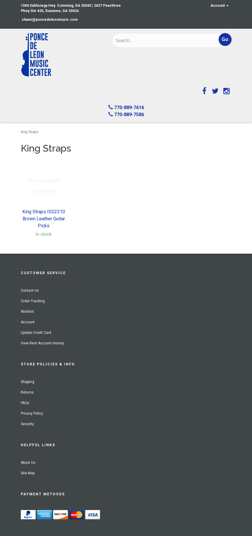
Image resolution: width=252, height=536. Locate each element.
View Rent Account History (42, 343)
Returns (27, 392)
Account (219, 6)
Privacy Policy (32, 413)
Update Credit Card (36, 333)
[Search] (154, 40)
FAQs (25, 403)
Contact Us (30, 290)
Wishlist (27, 312)
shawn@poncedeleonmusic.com (50, 20)
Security (27, 424)
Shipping (27, 382)
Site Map (28, 473)
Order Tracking (33, 301)
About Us (28, 463)
